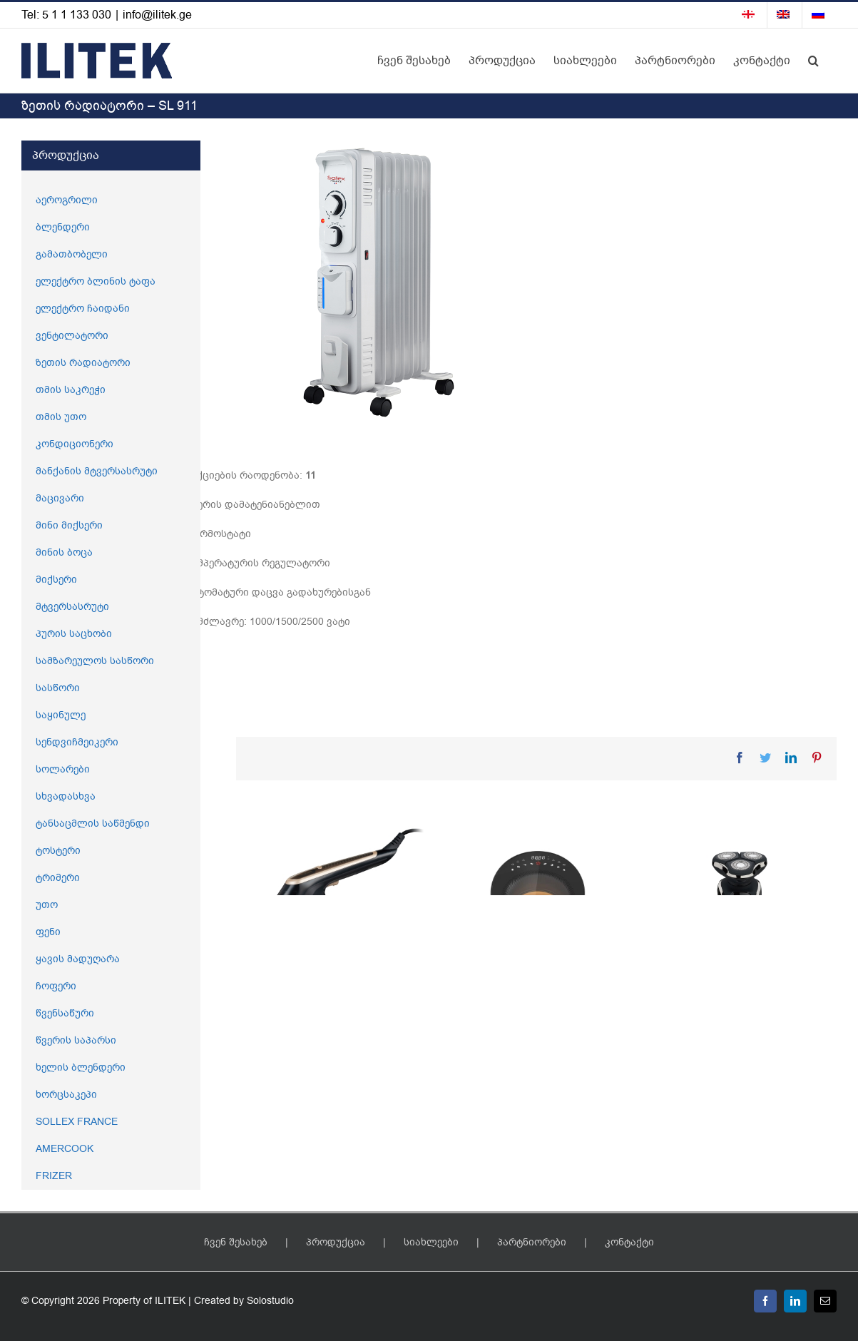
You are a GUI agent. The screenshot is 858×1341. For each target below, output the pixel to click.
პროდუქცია (335, 1242)
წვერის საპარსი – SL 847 (730, 1038)
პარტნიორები (531, 1242)
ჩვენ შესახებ (235, 1242)
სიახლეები (431, 1242)
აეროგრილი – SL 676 (515, 1038)
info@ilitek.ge (157, 15)
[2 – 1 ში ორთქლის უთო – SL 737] (331, 888)
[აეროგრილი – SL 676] (536, 920)
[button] (813, 61)
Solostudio (270, 1300)
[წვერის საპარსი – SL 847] (740, 920)
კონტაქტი (629, 1242)
